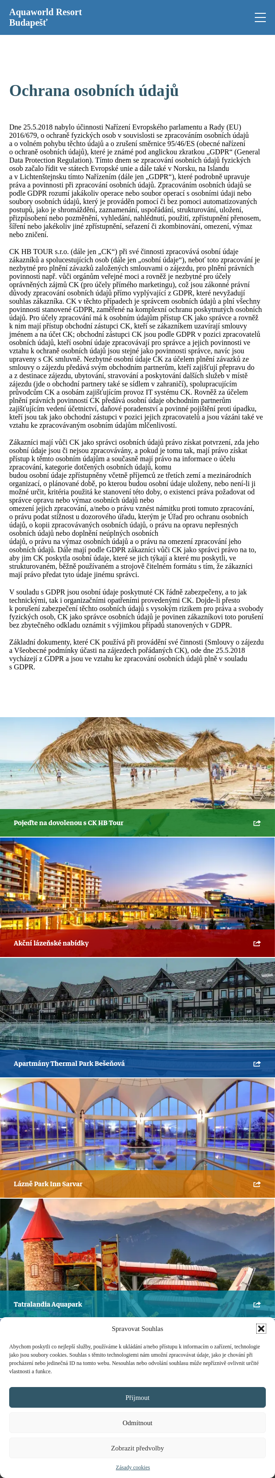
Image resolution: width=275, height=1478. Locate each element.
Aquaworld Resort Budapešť (45, 17)
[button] (261, 1328)
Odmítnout (137, 1423)
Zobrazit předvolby (137, 1448)
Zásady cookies (133, 1467)
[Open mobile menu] (260, 17)
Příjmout (137, 1397)
